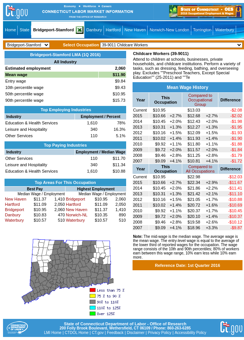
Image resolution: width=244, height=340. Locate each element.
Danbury (94, 30)
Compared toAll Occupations (200, 168)
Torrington (202, 30)
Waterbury (224, 30)
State (24, 30)
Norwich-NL (76, 215)
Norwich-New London (169, 30)
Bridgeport (14, 209)
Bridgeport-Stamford (53, 30)
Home (10, 30)
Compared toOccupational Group (200, 100)
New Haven (135, 30)
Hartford (113, 30)
